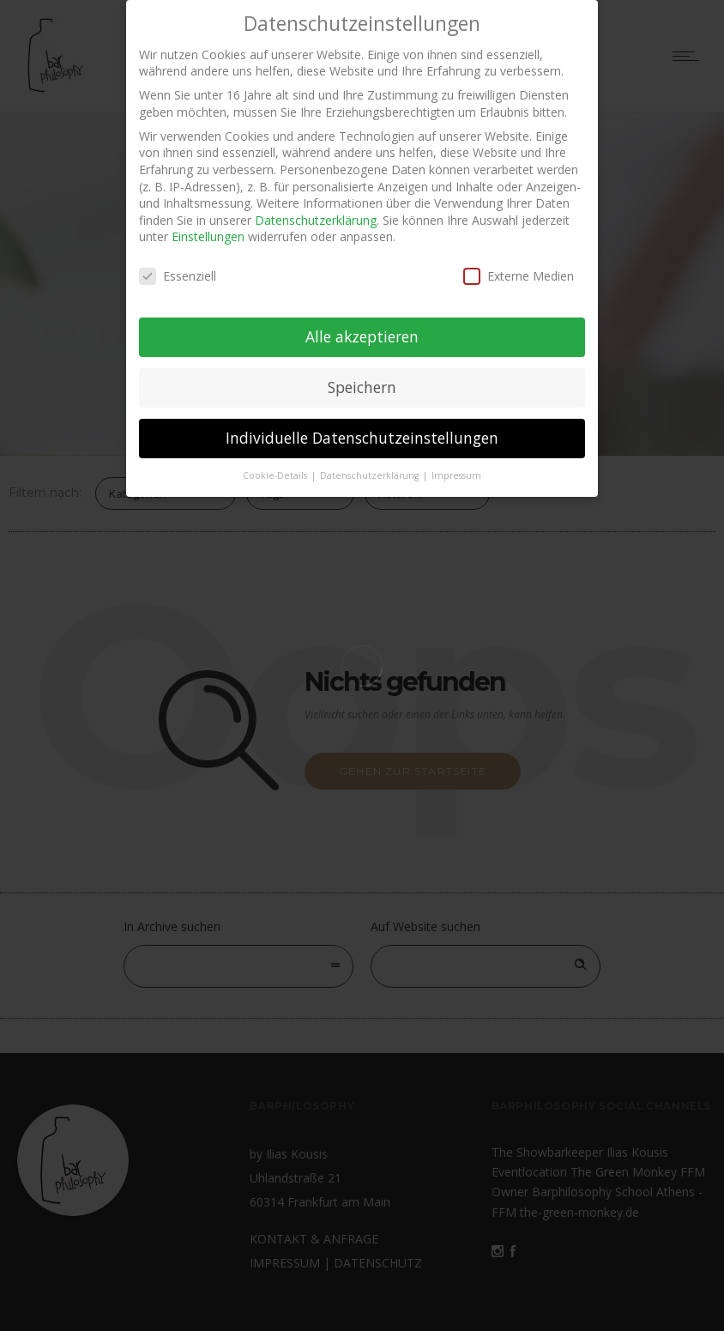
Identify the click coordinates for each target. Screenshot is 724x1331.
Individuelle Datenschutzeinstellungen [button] (362, 430)
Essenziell (177, 270)
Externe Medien (518, 270)
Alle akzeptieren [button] (362, 329)
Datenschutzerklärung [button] (370, 469)
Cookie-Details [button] (276, 469)
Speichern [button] (362, 380)
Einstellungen (208, 230)
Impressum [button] (456, 469)
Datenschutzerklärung (316, 213)
